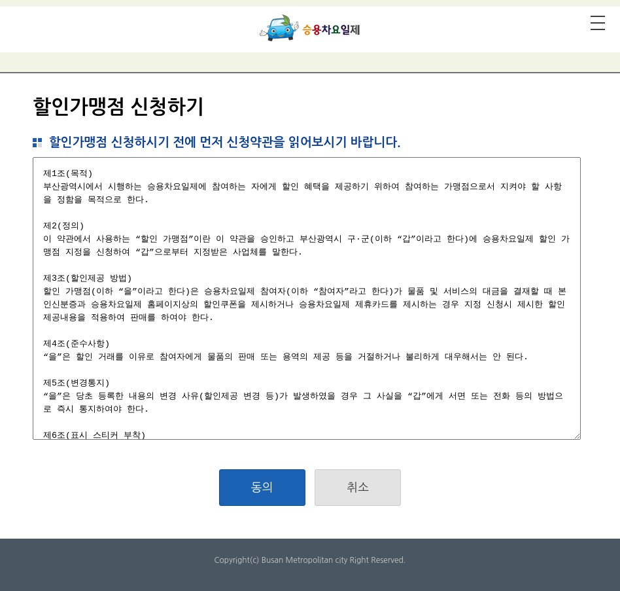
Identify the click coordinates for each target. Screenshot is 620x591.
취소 (358, 487)
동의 (262, 487)
